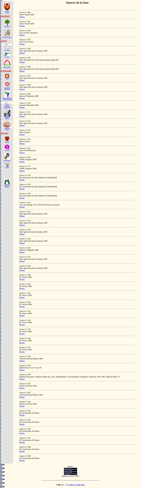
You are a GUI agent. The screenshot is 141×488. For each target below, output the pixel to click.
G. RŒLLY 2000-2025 (76, 485)
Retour (22, 17)
